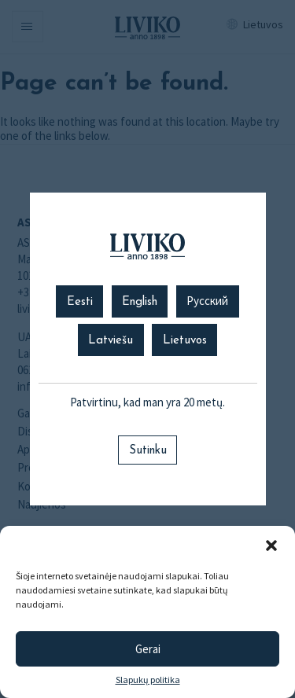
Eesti (80, 302)
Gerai (147, 648)
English (139, 302)
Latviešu (110, 341)
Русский (207, 302)
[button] (271, 545)
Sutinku (148, 451)
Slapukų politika (148, 679)
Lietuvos (185, 341)
